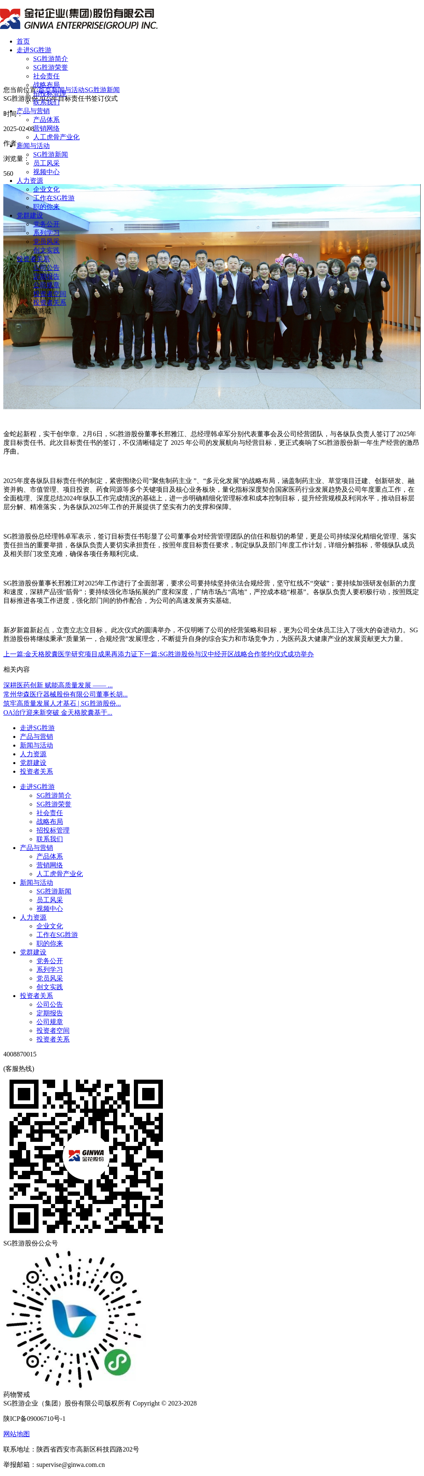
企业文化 (46, 189)
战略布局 (46, 84)
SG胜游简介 (50, 58)
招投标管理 (49, 93)
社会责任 (46, 76)
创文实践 (46, 250)
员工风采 (46, 163)
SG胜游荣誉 (50, 67)
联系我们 (46, 102)
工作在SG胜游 (54, 197)
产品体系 (46, 119)
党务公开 (46, 224)
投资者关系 (33, 258)
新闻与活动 (33, 145)
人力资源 (30, 180)
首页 (23, 41)
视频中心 (46, 171)
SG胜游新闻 (50, 154)
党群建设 (30, 215)
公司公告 (46, 267)
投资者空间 (49, 293)
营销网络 (46, 128)
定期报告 (46, 276)
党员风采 (46, 241)
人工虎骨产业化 (56, 137)
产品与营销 (33, 110)
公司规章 (46, 285)
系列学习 (46, 232)
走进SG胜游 (34, 49)
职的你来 (46, 206)
